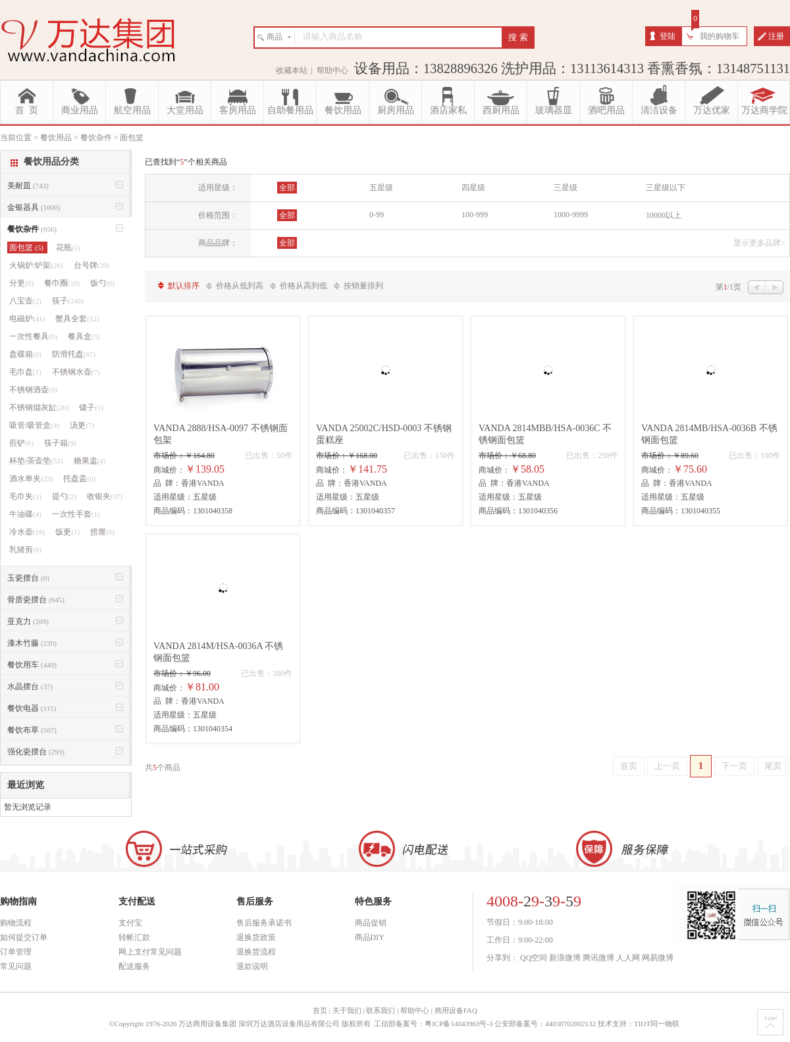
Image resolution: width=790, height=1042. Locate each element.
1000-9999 (571, 214)
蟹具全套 (77, 318)
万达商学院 (764, 110)
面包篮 (27, 247)
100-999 (474, 214)
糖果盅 (90, 460)
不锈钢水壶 (76, 372)
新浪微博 (565, 957)
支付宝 (130, 922)
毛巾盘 (25, 372)
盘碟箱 (25, 354)
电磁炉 (27, 318)
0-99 (376, 214)
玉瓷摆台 (28, 578)
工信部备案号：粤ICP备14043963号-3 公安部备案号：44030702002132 (485, 1024)
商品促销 (370, 922)
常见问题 (16, 966)
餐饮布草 (32, 730)
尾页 (772, 766)
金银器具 (33, 207)
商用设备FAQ (455, 1010)
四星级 (473, 187)
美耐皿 (28, 185)
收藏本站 (291, 70)
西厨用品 (501, 110)
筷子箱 (60, 443)
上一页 (667, 766)
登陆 (667, 36)
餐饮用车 (32, 664)
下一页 (734, 766)
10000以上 (663, 215)
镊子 (91, 407)
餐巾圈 (62, 283)
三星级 (565, 187)
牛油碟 (25, 514)
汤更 (82, 425)
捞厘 (102, 531)
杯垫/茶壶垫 (36, 460)
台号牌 (91, 265)
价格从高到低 (303, 285)
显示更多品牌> (759, 242)
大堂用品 (185, 110)
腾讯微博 (598, 957)
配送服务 (134, 966)
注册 (776, 36)
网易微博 (657, 957)
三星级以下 (665, 187)
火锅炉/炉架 (36, 265)
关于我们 (346, 1010)
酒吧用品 (606, 110)
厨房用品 (395, 110)
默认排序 (183, 285)
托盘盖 (79, 478)
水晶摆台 (30, 686)
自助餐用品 (290, 110)
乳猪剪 (25, 549)
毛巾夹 (25, 496)
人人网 (628, 957)
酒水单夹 (31, 478)
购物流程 (16, 922)
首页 (628, 766)
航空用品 (132, 110)
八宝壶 (25, 300)
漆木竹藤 (32, 643)
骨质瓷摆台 (36, 599)
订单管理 (16, 951)
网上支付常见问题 (150, 951)
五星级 (381, 187)
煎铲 (21, 443)
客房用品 (237, 110)
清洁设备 (659, 110)
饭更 (67, 531)
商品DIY (369, 937)
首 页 (26, 110)
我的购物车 (719, 36)
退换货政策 (256, 937)
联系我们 (380, 1010)
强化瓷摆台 (36, 751)
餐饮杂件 (32, 229)
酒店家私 (448, 110)
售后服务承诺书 (264, 922)
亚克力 (28, 621)
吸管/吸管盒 (34, 425)
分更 (21, 283)
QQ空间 (533, 957)
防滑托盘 (73, 354)
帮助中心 (332, 70)
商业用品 (79, 110)
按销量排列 (363, 285)
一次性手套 (76, 514)
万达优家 (711, 110)
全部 (287, 187)
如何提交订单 (23, 937)
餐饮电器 (31, 708)
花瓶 (68, 247)
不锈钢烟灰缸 (38, 407)
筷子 (68, 300)
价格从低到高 (239, 285)
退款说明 (252, 966)
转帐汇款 (134, 937)
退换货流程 (256, 951)
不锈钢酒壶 (33, 389)
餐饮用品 (343, 110)
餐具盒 (84, 336)
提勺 (64, 496)
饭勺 (102, 283)
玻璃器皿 (553, 110)
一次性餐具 (33, 336)
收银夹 (104, 496)
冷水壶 (27, 531)
